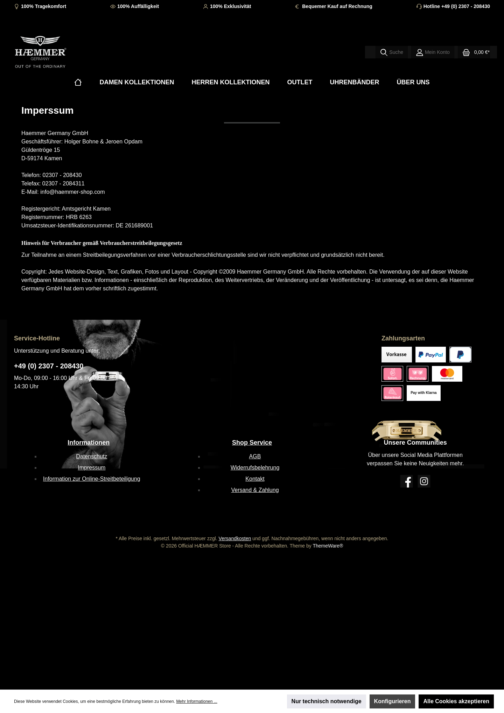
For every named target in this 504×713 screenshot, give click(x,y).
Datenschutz (91, 456)
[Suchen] (392, 52)
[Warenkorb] (474, 52)
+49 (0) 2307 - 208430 (49, 366)
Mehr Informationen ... (196, 701)
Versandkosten (235, 538)
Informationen (89, 442)
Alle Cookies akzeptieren (456, 701)
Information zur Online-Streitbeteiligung (91, 479)
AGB (255, 456)
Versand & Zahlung (255, 490)
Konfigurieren (392, 701)
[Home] (78, 82)
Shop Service (252, 442)
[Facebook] (406, 481)
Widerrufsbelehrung (255, 468)
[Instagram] (424, 481)
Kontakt (254, 479)
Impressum (91, 468)
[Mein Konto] (432, 52)
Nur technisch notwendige (327, 701)
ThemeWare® (328, 546)
